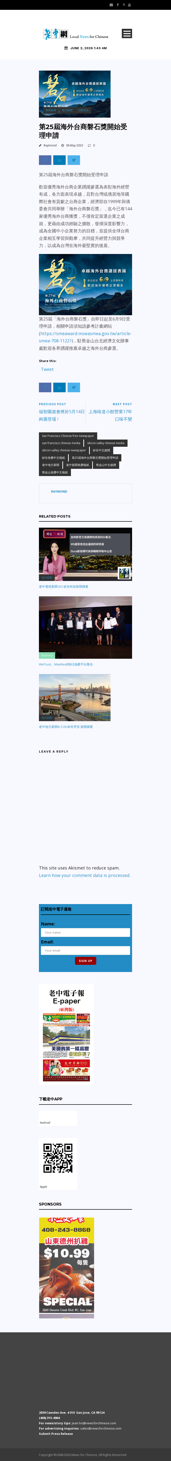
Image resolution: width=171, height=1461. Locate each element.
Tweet (47, 368)
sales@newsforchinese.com (100, 1428)
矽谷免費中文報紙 (53, 458)
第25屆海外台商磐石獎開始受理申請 (95, 458)
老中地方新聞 (50, 465)
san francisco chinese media (61, 443)
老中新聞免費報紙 (77, 465)
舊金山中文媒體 (106, 465)
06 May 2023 (74, 145)
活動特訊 (83, 110)
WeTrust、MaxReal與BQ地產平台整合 (66, 664)
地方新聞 (67, 110)
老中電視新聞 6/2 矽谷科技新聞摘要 (63, 586)
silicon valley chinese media (105, 443)
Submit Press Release (56, 1433)
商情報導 (51, 110)
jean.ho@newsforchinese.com (94, 1423)
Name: (48, 924)
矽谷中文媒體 (101, 450)
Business (47, 655)
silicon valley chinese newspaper (64, 450)
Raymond (50, 145)
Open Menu (127, 33)
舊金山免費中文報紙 (55, 472)
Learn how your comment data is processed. (84, 875)
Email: (47, 942)
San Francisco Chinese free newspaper (68, 436)
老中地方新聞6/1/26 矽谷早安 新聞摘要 (66, 726)
